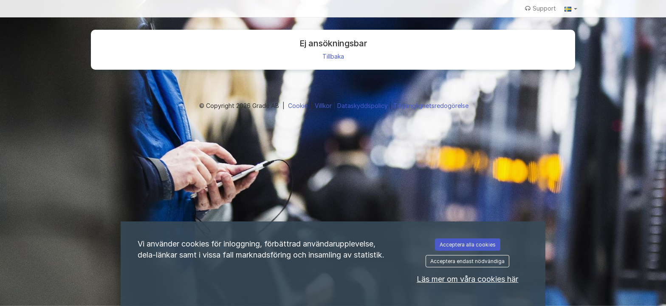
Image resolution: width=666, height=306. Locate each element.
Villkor (324, 105)
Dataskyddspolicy (363, 105)
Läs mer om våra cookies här (467, 279)
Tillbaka (333, 56)
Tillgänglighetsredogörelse (430, 105)
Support (540, 8)
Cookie (298, 105)
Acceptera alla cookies (468, 244)
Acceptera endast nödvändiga (467, 261)
